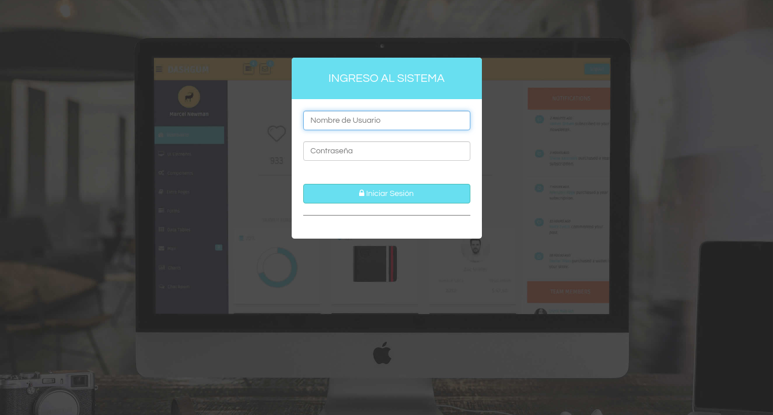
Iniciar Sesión (386, 193)
